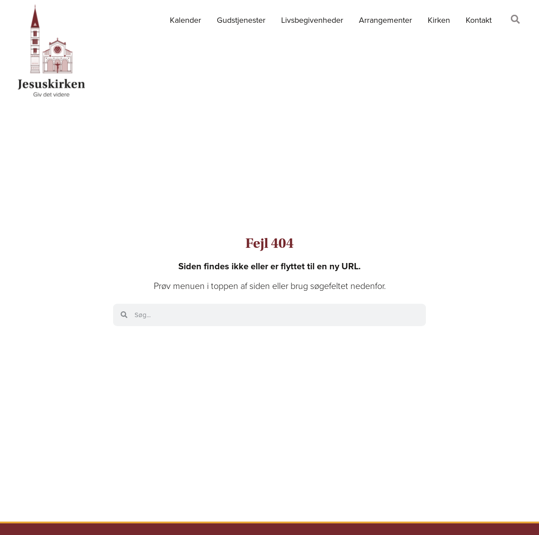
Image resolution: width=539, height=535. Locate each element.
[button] (515, 19)
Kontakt (479, 20)
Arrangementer (385, 20)
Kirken (439, 20)
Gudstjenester (241, 20)
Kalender (185, 20)
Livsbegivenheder (312, 20)
